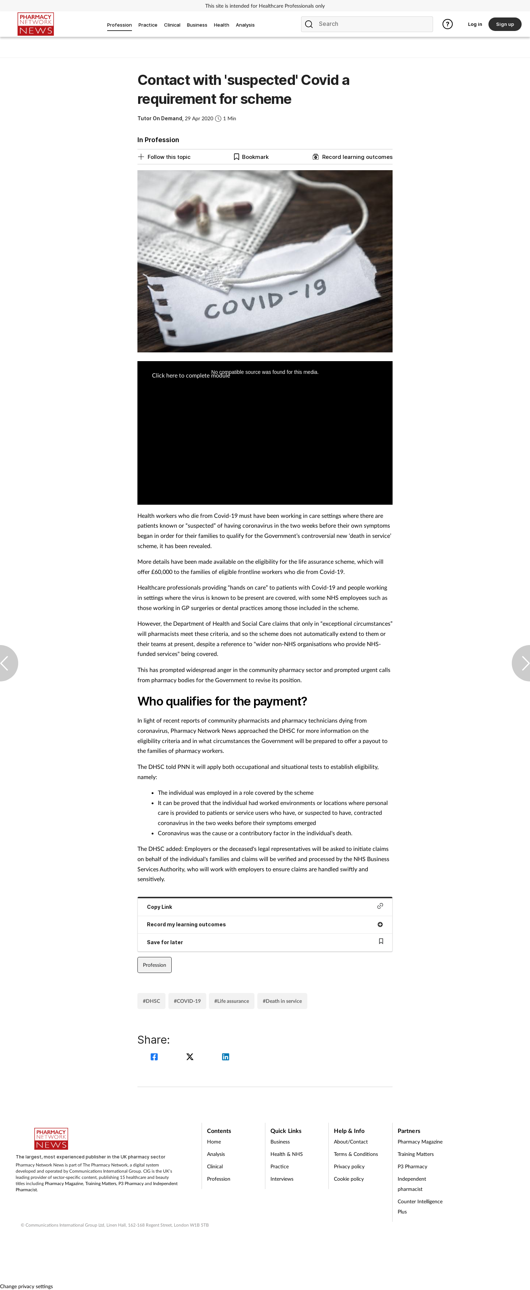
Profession (154, 965)
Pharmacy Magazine (64, 1183)
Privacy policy (349, 1166)
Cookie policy (349, 1179)
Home (214, 1141)
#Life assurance (231, 1001)
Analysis (216, 1154)
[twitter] (191, 1058)
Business (280, 1141)
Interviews (281, 1179)
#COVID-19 (187, 1001)
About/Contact (351, 1141)
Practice (279, 1166)
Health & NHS (286, 1154)
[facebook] (155, 1058)
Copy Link (265, 906)
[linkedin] (226, 1058)
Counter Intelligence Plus (420, 1206)
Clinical (215, 1166)
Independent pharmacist (412, 1184)
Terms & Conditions (356, 1154)
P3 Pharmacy (131, 1183)
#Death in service (282, 1001)
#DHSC (151, 1001)
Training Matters (100, 1183)
